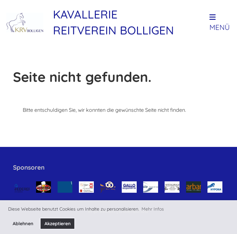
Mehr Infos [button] (153, 209)
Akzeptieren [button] (57, 224)
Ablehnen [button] (23, 224)
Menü (219, 23)
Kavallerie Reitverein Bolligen (113, 22)
